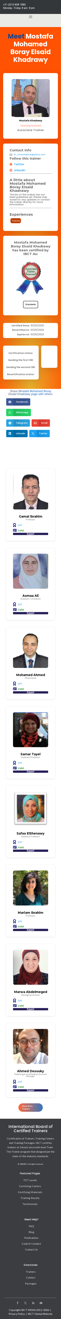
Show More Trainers (27, 1107)
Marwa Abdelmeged (30, 992)
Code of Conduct (31, 1243)
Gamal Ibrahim (30, 516)
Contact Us (31, 1249)
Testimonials (30, 1203)
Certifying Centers (30, 1186)
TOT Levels (30, 1180)
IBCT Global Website (40, 1313)
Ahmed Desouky (30, 1071)
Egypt (30, 534)
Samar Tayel (30, 754)
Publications (31, 1237)
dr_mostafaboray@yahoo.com (29, 155)
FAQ (31, 1226)
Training (16, 220)
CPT (20, 525)
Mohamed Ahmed (30, 675)
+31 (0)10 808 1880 (14, 4)
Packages (31, 1283)
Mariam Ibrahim (30, 913)
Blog (31, 1231)
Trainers (31, 1271)
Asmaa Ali (30, 596)
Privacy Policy (17, 1313)
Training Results (30, 1197)
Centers (30, 1277)
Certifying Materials (30, 1192)
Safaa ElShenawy (30, 833)
